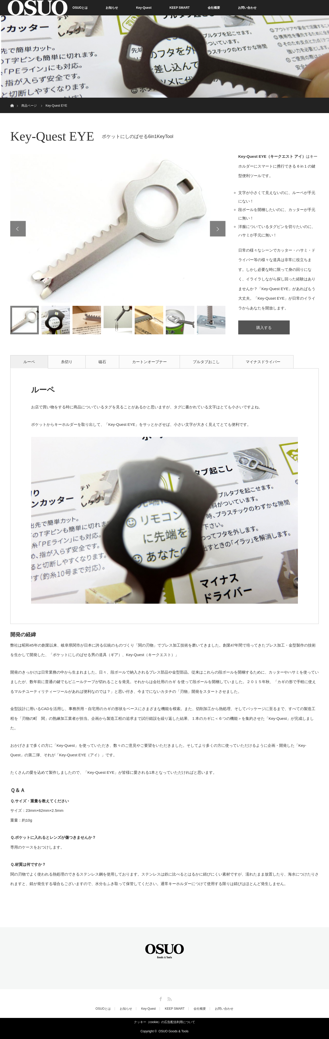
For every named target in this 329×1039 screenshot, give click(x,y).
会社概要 (214, 8)
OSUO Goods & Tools (174, 1031)
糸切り (66, 362)
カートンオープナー (149, 362)
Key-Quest (143, 8)
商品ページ (29, 105)
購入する (264, 327)
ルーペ (29, 362)
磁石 (102, 362)
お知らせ (112, 8)
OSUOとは (80, 8)
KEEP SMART (179, 8)
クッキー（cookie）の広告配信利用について (164, 1022)
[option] (117, 228)
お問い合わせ (247, 8)
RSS (169, 998)
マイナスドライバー (263, 362)
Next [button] (217, 228)
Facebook (160, 998)
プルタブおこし (206, 362)
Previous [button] (18, 228)
